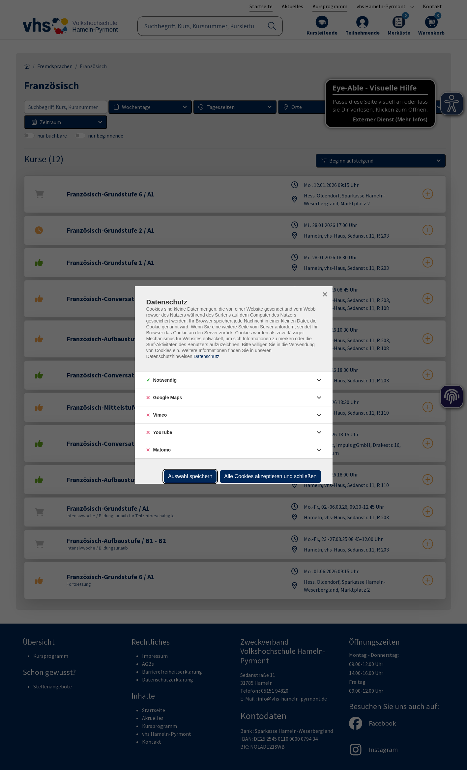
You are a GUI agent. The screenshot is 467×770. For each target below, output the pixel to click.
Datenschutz (206, 356)
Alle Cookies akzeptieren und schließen (270, 476)
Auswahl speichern (190, 476)
